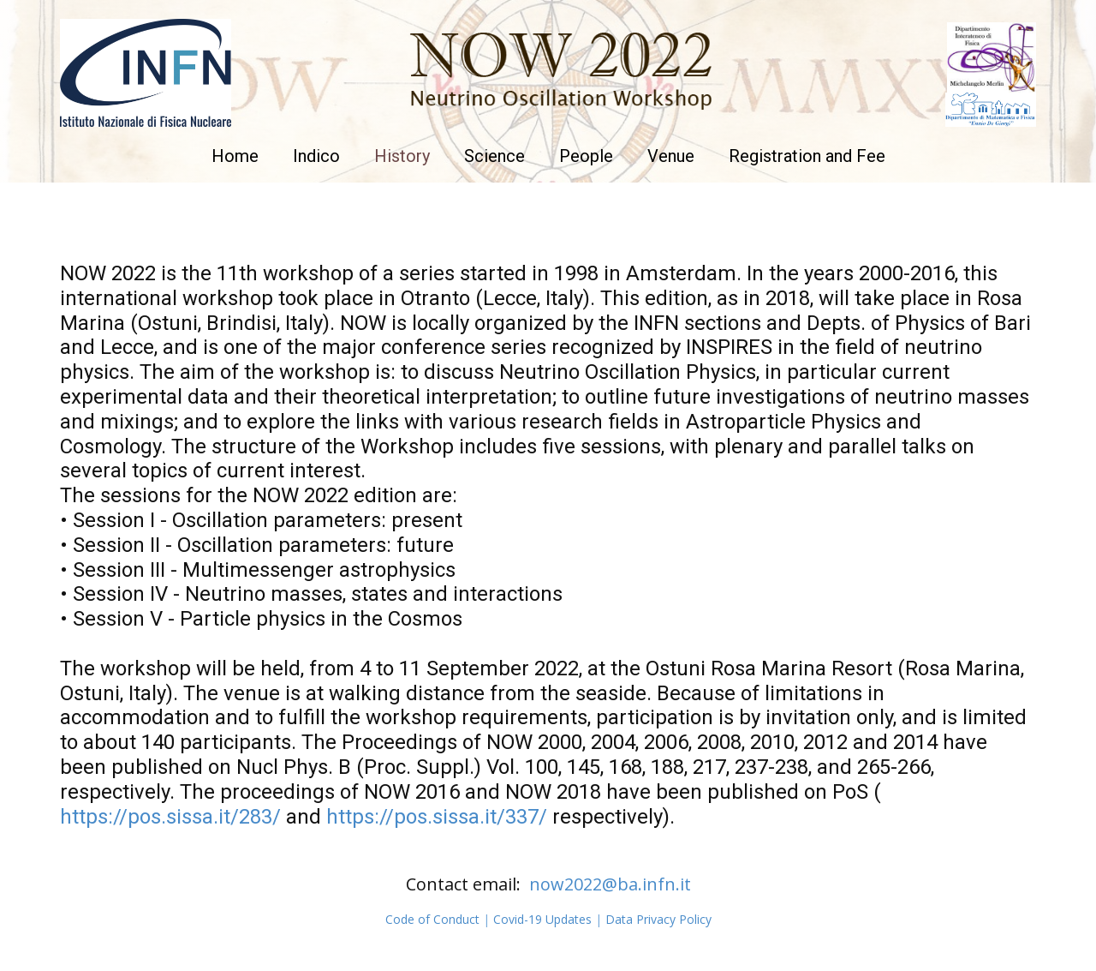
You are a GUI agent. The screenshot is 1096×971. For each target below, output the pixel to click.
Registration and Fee (807, 156)
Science (494, 156)
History (402, 156)
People (586, 156)
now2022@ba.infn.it (610, 884)
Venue (670, 156)
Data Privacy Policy (658, 919)
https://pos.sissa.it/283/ (170, 817)
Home (235, 156)
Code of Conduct (432, 919)
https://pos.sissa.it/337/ (436, 817)
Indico (316, 156)
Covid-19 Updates (542, 919)
